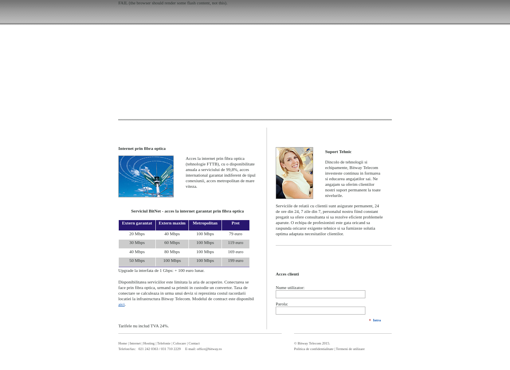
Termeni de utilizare (350, 349)
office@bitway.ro (209, 349)
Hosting (149, 343)
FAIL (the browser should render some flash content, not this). (173, 2)
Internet (135, 343)
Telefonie (164, 343)
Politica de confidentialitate (313, 349)
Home (122, 343)
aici (121, 304)
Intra (377, 320)
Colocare (179, 343)
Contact (194, 343)
